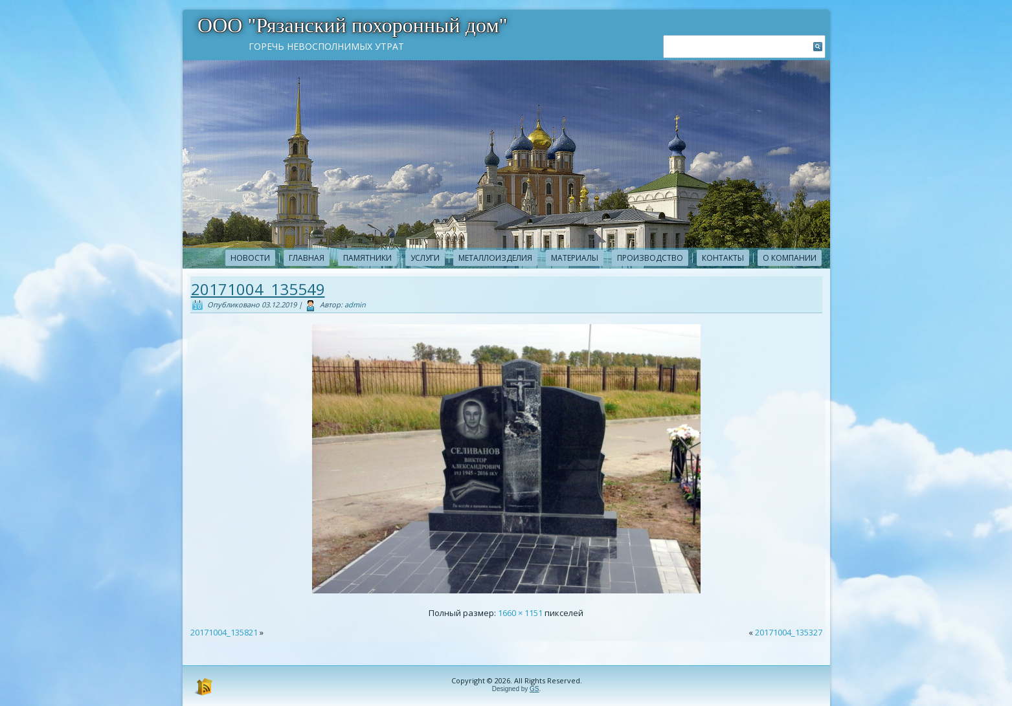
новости (250, 257)
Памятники (367, 257)
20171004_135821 (224, 632)
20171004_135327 (788, 632)
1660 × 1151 (520, 613)
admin (355, 304)
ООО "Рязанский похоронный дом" (352, 25)
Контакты (723, 257)
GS (534, 688)
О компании (789, 257)
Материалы (574, 257)
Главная (306, 257)
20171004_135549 (258, 289)
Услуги (425, 257)
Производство (650, 257)
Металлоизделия (495, 257)
